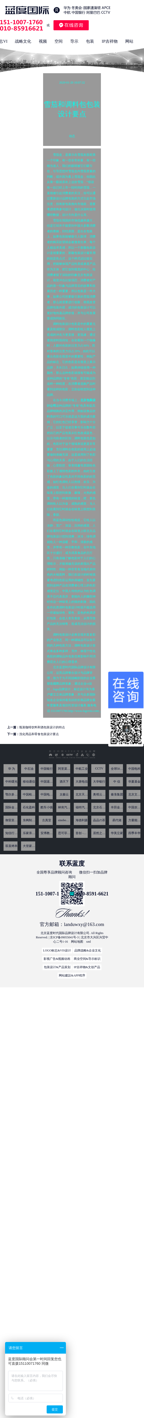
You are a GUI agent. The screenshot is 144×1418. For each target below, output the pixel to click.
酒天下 (64, 781)
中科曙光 (11, 781)
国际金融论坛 (11, 807)
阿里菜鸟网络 (64, 768)
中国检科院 (29, 794)
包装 (90, 41)
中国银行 (47, 768)
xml (88, 941)
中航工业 (82, 768)
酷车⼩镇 (47, 807)
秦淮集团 (117, 794)
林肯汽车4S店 (64, 807)
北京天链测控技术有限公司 (82, 794)
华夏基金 (134, 781)
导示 (74, 41)
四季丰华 (134, 833)
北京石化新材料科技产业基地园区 (99, 807)
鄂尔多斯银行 (11, 794)
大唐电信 (82, 781)
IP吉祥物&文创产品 (87, 967)
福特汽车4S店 (82, 807)
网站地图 (77, 941)
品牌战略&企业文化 (87, 950)
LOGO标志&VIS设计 (57, 950)
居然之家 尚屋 (99, 833)
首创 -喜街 (82, 833)
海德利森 (82, 820)
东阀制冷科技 (29, 820)
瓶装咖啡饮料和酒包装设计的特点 (42, 727)
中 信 (116, 781)
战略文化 (23, 41)
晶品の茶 (99, 820)
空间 (59, 41)
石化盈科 (29, 807)
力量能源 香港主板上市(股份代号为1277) (134, 820)
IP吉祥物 (109, 41)
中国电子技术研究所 (47, 794)
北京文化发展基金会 (134, 794)
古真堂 (46, 820)
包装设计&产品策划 (57, 967)
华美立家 (117, 833)
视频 (43, 41)
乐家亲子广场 (29, 833)
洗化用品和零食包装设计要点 (39, 734)
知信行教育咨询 (11, 833)
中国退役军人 (47, 781)
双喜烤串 (11, 846)
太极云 (64, 794)
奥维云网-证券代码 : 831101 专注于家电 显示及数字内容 (99, 794)
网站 (129, 41)
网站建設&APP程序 (72, 975)
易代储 (116, 820)
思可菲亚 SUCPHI (64, 833)
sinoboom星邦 (64, 820)
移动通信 (29, 781)
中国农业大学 (134, 807)
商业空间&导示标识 (87, 959)
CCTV (99, 768)
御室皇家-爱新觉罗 (11, 820)
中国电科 (134, 768)
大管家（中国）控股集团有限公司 (29, 846)
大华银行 (99, 781)
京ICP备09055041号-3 (64, 937)
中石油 (28, 768)
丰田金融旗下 (117, 807)
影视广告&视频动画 (57, 959)
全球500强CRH (117, 768)
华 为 (11, 768)
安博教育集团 (47, 833)
